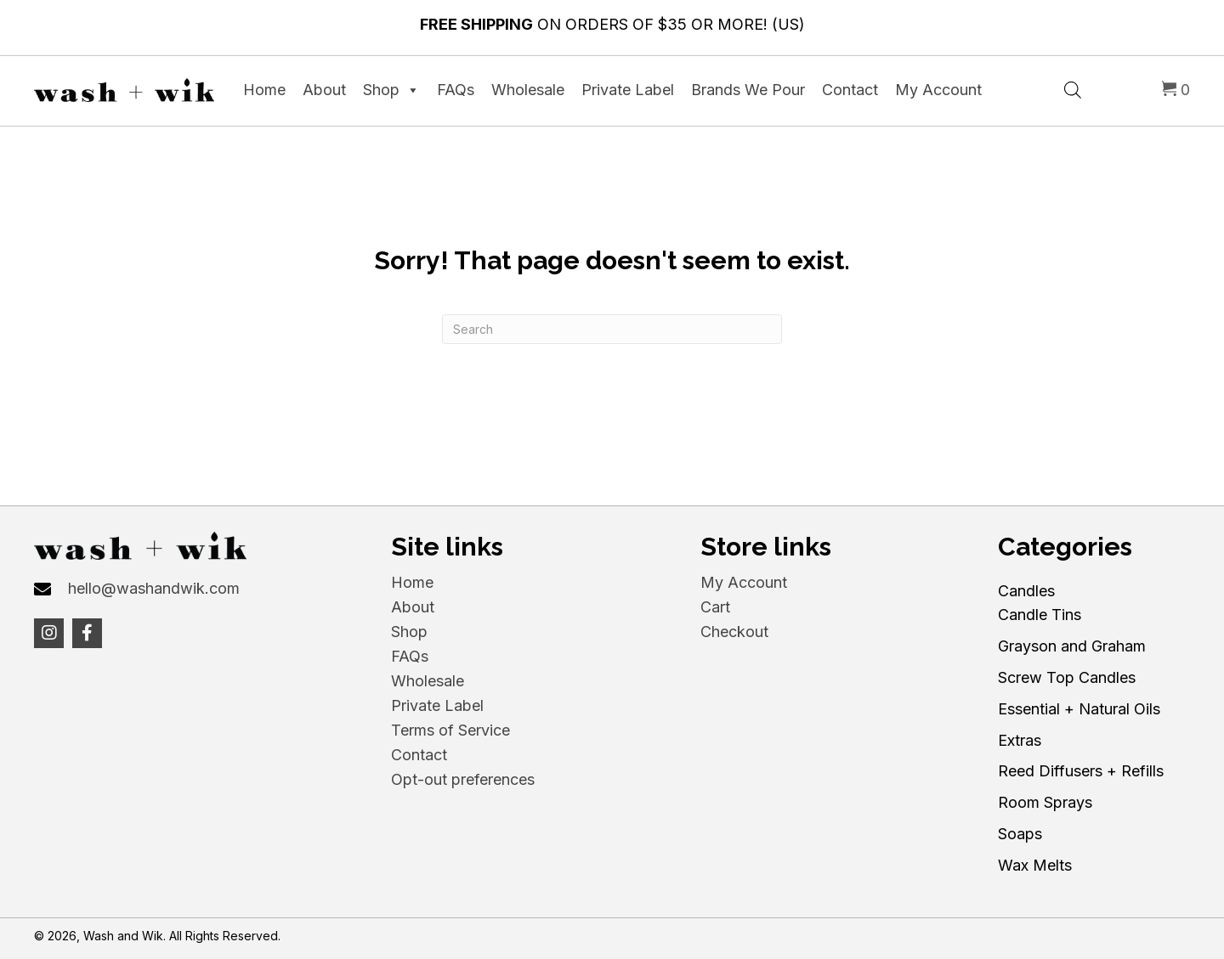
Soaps (1020, 834)
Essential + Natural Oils (1079, 709)
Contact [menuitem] (419, 755)
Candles (1026, 591)
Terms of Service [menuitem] (450, 730)
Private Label (627, 90)
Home (264, 90)
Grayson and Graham (1072, 646)
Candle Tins (1039, 614)
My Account (938, 90)
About (324, 90)
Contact (850, 90)
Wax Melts (1035, 865)
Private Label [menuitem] (437, 705)
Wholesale (527, 90)
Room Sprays (1045, 802)
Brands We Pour (748, 90)
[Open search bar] (1072, 88)
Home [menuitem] (412, 582)
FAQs (455, 90)
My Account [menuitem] (743, 582)
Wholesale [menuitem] (427, 681)
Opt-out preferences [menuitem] (463, 779)
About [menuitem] (412, 607)
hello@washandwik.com (154, 588)
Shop (391, 90)
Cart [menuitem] (715, 607)
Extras (1019, 740)
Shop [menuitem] (409, 631)
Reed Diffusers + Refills (1081, 771)
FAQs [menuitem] (409, 656)
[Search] (612, 329)
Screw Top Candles (1067, 677)
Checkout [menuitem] (734, 631)
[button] (49, 633)
